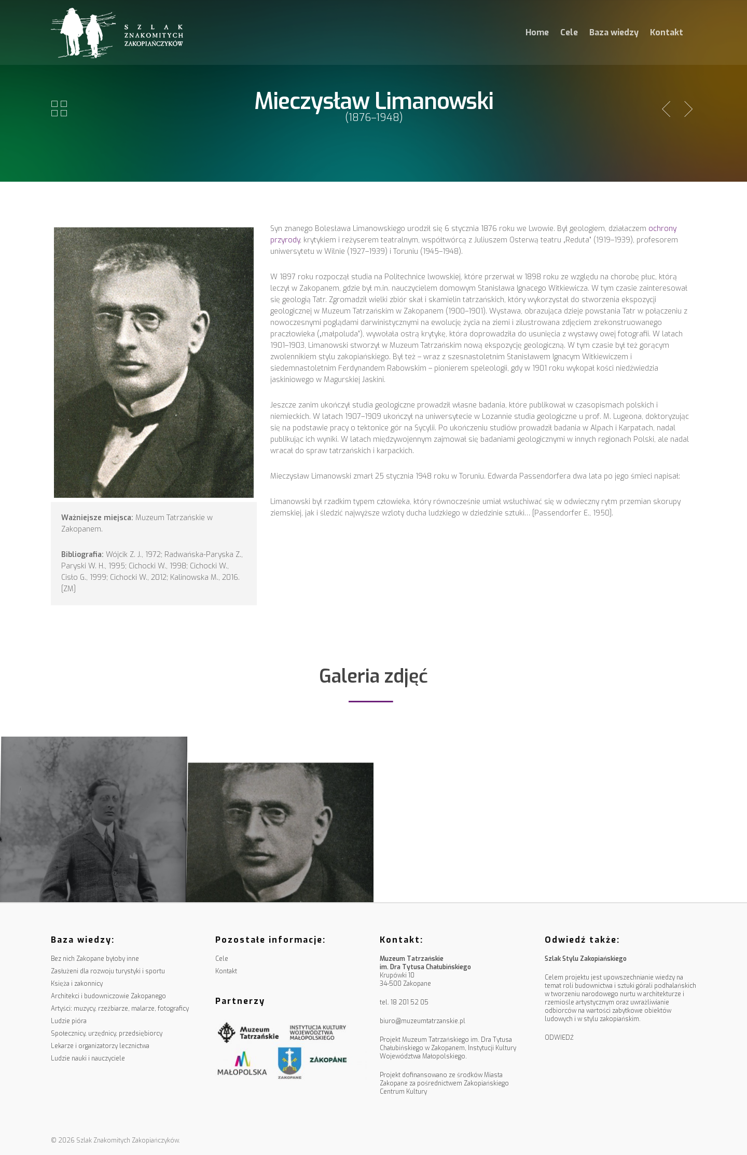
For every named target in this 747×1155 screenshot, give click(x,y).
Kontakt (666, 32)
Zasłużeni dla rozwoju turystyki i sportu (108, 971)
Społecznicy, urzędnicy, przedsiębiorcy (106, 1033)
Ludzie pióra (69, 1021)
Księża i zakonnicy (77, 984)
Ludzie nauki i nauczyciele (88, 1058)
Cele (569, 32)
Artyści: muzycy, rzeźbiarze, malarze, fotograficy (120, 1008)
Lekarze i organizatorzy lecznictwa (100, 1046)
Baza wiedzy (614, 32)
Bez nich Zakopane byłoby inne (95, 959)
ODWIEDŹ (559, 1038)
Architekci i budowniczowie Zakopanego (108, 996)
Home (537, 32)
